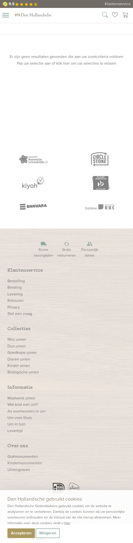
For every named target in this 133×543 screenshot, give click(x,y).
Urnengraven (18, 469)
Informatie (20, 387)
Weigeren (47, 533)
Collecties (18, 328)
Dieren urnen (18, 359)
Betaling (14, 287)
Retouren (15, 300)
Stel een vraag (19, 313)
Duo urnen (16, 346)
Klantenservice (118, 4)
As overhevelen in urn (26, 411)
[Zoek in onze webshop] (105, 16)
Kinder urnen (18, 365)
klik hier (63, 63)
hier (67, 523)
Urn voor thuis (19, 417)
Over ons (17, 445)
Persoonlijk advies (90, 249)
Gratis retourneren (66, 249)
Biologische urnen (23, 372)
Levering (15, 294)
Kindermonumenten (24, 463)
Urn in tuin (16, 424)
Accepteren (21, 533)
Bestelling (16, 281)
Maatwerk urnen (21, 398)
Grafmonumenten (22, 456)
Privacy (13, 307)
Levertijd (15, 431)
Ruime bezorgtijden (43, 249)
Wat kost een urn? (22, 404)
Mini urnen (16, 339)
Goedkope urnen (22, 352)
